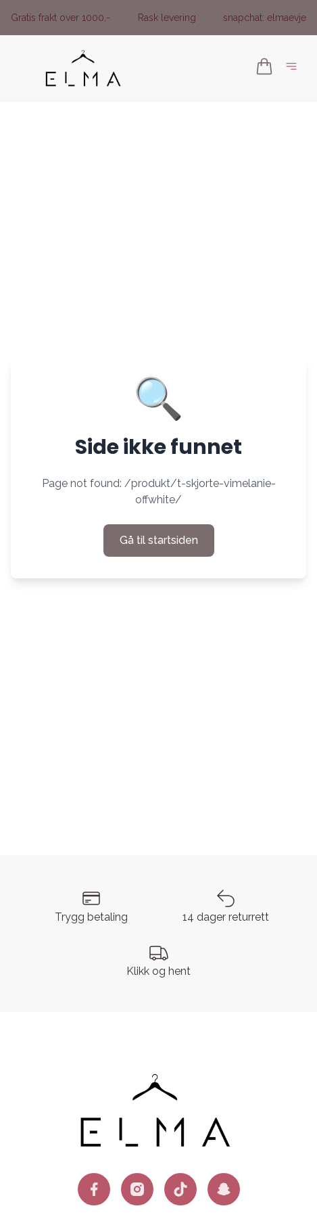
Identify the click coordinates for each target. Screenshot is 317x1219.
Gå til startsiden (159, 540)
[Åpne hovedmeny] (294, 68)
